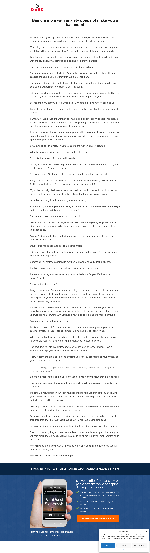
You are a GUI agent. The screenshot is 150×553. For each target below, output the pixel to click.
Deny (124, 545)
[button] (146, 531)
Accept (108, 545)
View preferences (139, 545)
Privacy (124, 549)
